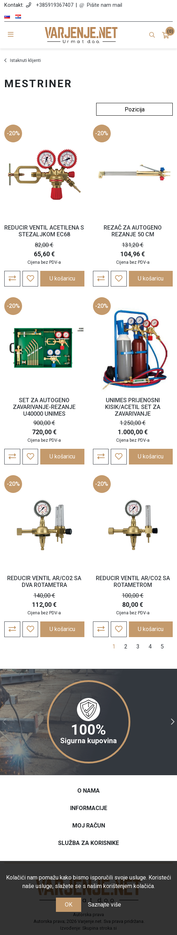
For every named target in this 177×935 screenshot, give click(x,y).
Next (172, 721)
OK (68, 904)
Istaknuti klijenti (25, 60)
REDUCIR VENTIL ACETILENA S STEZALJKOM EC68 (44, 231)
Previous (4, 721)
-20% (13, 133)
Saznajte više (104, 904)
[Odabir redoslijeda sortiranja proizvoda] (134, 109)
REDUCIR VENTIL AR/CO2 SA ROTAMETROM (133, 581)
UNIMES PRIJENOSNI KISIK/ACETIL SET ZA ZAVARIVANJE (132, 407)
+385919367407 (54, 5)
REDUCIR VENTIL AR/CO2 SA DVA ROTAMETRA (44, 581)
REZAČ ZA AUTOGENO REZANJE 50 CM (133, 231)
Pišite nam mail (104, 5)
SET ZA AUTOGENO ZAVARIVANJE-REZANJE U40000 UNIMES (44, 407)
